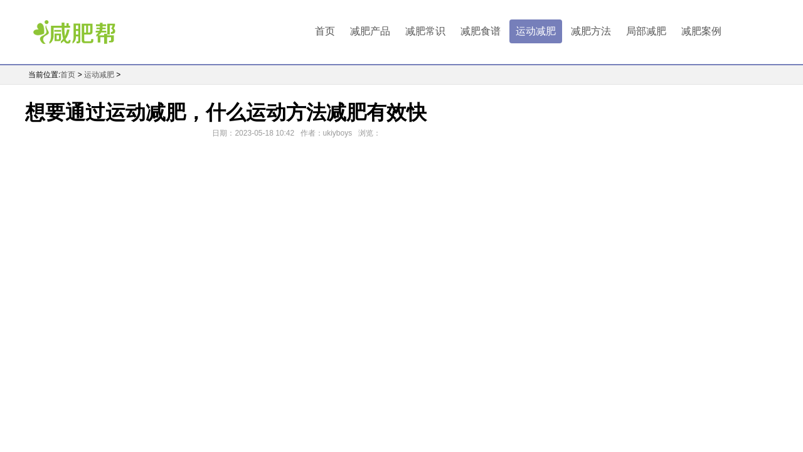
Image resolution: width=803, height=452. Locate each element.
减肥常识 (425, 31)
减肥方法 (591, 31)
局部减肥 (646, 31)
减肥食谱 (480, 31)
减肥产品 (370, 31)
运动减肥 (536, 31)
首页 (325, 31)
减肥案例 (701, 31)
